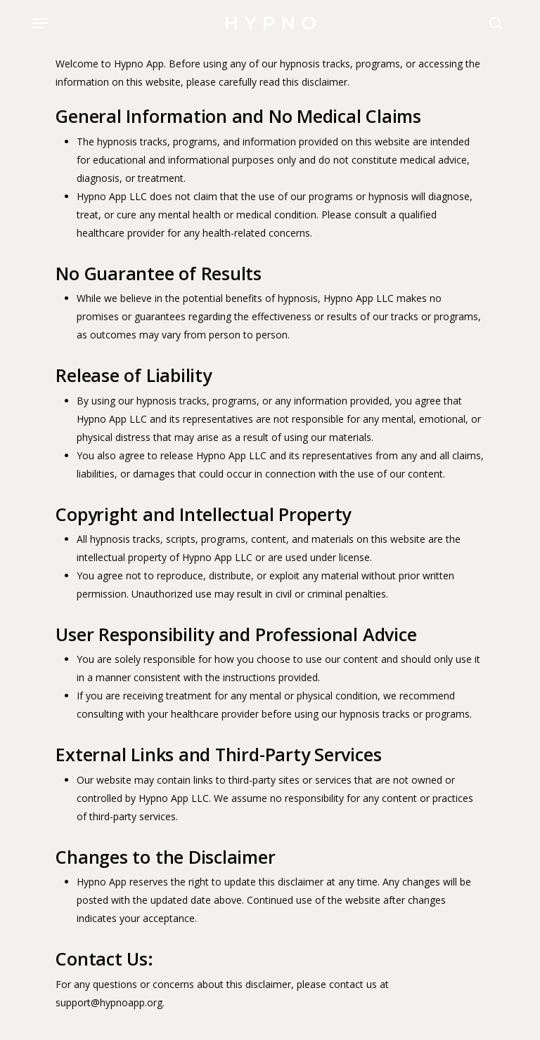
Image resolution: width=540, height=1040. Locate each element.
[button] (40, 23)
